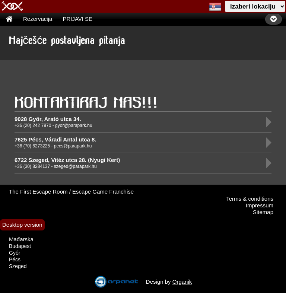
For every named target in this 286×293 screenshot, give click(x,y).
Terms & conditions (249, 198)
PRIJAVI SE (77, 19)
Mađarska (21, 239)
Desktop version (22, 225)
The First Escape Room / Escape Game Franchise (71, 191)
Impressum (259, 205)
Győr (14, 253)
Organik (182, 281)
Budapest (20, 246)
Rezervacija (37, 19)
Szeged (17, 266)
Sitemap (263, 212)
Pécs (14, 259)
